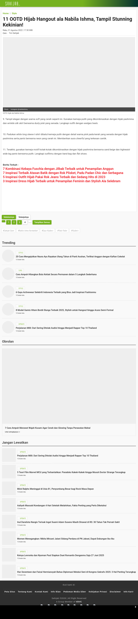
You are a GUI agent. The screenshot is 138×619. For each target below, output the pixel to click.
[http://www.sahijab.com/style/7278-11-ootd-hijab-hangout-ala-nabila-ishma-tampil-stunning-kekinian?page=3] (9, 217)
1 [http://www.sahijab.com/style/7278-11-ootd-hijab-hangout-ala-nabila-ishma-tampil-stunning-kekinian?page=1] (8, 222)
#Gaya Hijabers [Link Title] (47, 230)
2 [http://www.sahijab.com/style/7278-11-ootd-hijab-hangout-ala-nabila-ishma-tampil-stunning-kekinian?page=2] (14, 222)
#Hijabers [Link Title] (74, 230)
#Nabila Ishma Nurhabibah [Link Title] (27, 230)
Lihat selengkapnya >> (12, 432)
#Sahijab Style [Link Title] (8, 230)
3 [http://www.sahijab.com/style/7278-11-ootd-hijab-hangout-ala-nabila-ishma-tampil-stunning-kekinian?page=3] (19, 222)
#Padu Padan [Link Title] (62, 230)
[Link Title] (2, 3)
